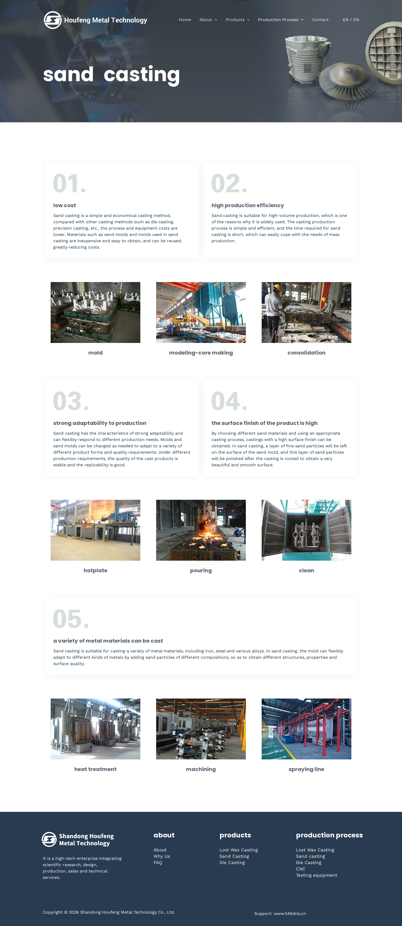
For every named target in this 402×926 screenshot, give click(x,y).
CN (356, 19)
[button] (214, 20)
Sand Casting (234, 856)
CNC (300, 868)
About (160, 849)
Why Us (162, 856)
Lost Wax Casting (238, 849)
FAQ (158, 862)
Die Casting (232, 862)
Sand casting (310, 856)
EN (346, 19)
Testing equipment (316, 875)
